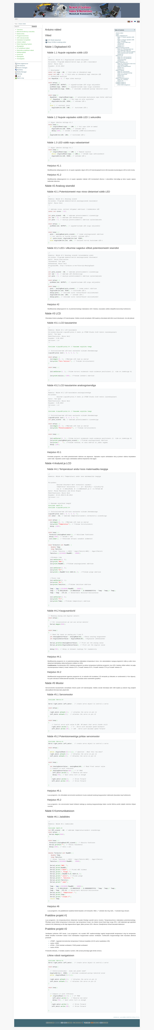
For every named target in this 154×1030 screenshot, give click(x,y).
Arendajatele (20, 58)
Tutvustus (20, 29)
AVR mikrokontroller (23, 38)
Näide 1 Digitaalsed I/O (121, 35)
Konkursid (20, 54)
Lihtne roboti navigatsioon (124, 84)
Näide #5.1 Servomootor (124, 71)
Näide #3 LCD (119, 55)
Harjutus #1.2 (121, 46)
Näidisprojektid (21, 52)
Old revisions (21, 65)
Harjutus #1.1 (121, 45)
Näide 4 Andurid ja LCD (122, 62)
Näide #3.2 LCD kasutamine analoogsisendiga (124, 59)
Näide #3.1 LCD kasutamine (124, 57)
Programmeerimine (23, 36)
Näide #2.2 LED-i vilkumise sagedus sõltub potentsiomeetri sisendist (126, 52)
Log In (19, 76)
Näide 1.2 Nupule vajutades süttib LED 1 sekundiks (126, 40)
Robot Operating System (24, 44)
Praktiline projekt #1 (121, 82)
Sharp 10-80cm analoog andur (56, 42)
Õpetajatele (20, 56)
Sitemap (19, 74)
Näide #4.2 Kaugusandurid (124, 66)
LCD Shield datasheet (54, 40)
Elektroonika (20, 34)
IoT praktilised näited (23, 48)
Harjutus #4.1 (121, 67)
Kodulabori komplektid (23, 40)
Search (34, 26)
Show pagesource (22, 63)
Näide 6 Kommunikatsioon (122, 78)
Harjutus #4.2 (121, 69)
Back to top (20, 78)
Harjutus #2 (120, 54)
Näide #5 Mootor (120, 70)
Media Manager (22, 72)
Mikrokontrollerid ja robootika (25, 31)
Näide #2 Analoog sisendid (122, 47)
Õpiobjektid (20, 46)
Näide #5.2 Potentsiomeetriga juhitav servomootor (125, 73)
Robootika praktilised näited (25, 50)
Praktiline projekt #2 (121, 83)
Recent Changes (22, 68)
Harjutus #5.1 (121, 75)
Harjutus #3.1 (121, 61)
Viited (117, 34)
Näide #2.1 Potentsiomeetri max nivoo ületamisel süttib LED (125, 49)
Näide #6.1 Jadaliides (123, 79)
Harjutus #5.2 (121, 77)
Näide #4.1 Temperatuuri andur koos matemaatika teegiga (126, 64)
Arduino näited (22, 23)
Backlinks (20, 70)
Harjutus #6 (120, 81)
